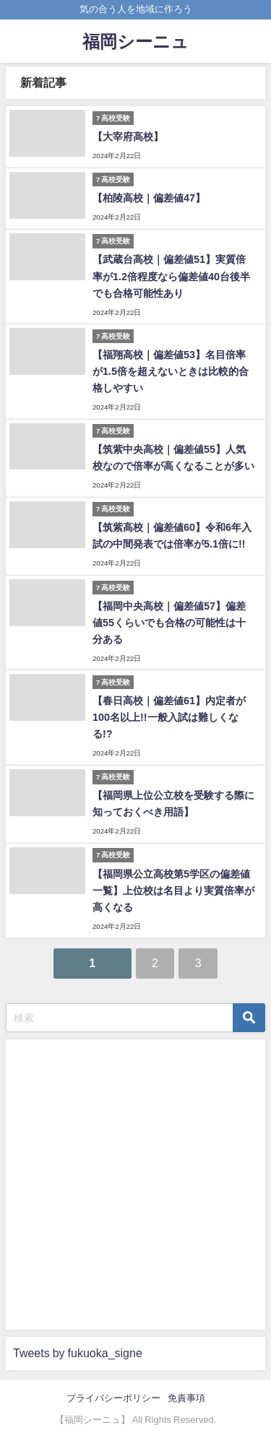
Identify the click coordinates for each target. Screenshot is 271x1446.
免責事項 (186, 1398)
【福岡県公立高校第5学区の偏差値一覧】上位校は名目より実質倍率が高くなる (173, 890)
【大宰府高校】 (128, 136)
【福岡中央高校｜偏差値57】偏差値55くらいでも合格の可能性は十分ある (169, 622)
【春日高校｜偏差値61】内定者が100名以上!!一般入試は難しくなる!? (169, 717)
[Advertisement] (135, 1182)
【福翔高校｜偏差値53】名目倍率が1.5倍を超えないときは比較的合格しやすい (171, 371)
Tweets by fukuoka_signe (77, 1353)
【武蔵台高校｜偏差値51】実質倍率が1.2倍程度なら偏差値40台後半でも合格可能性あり (171, 276)
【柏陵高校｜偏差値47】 (149, 198)
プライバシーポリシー (113, 1398)
